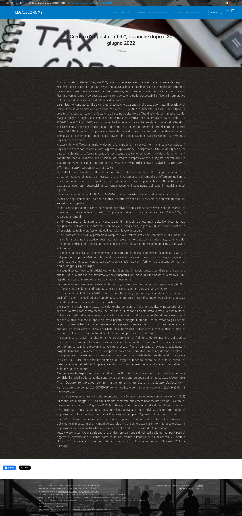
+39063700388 (105, 3)
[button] (209, 12)
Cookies (199, 485)
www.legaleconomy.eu (67, 491)
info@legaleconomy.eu (82, 3)
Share (9, 467)
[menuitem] (111, 12)
